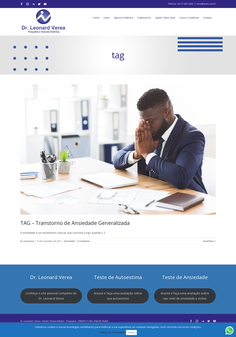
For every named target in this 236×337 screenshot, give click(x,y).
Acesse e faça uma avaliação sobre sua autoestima (118, 295)
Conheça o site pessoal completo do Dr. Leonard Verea (51, 295)
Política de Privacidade (112, 332)
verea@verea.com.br (206, 3)
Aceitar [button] (131, 332)
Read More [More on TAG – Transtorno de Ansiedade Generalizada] (208, 241)
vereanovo (28, 241)
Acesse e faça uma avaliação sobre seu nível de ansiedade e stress (185, 295)
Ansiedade (69, 241)
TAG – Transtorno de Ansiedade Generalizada (75, 222)
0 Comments (84, 241)
